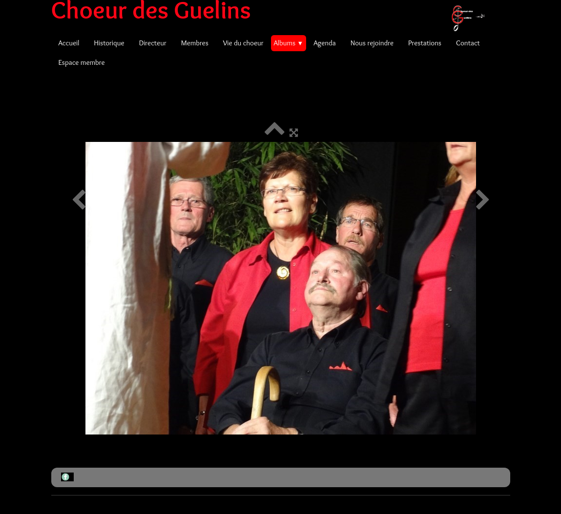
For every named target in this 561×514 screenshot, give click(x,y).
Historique (109, 43)
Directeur (152, 43)
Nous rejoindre (372, 43)
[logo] (271, 10)
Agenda (324, 43)
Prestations (424, 43)
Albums (289, 43)
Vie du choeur (243, 43)
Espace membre (82, 62)
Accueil (69, 43)
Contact (468, 43)
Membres (194, 43)
